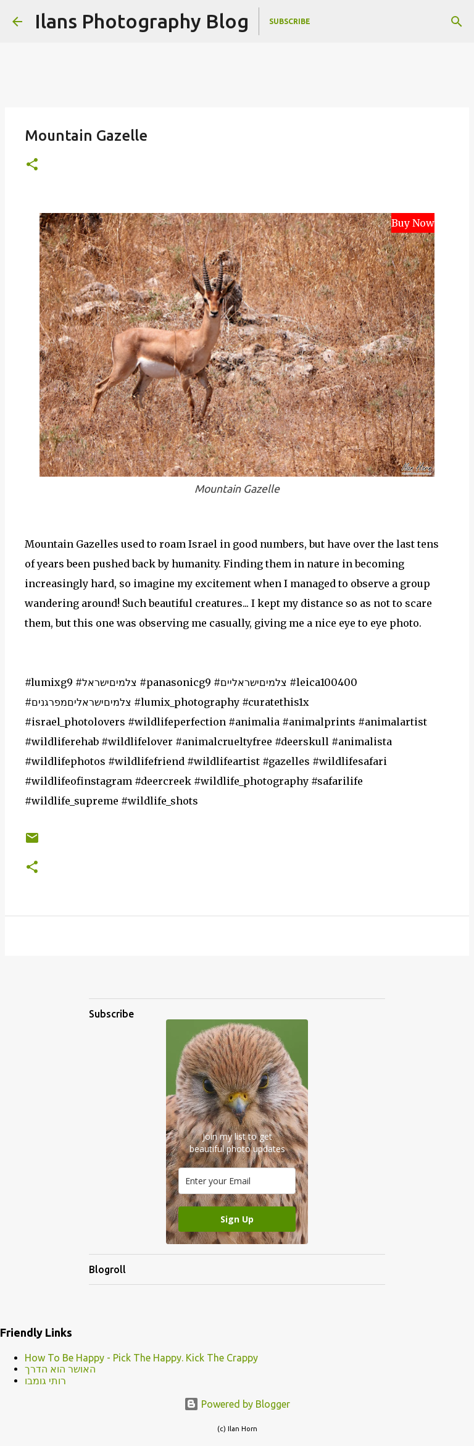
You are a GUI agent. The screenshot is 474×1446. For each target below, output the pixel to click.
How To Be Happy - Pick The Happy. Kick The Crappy (141, 1357)
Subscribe (289, 21)
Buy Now (412, 223)
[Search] (456, 21)
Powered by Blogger (237, 1404)
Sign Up (237, 1219)
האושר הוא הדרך (60, 1368)
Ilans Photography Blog (142, 21)
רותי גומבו (45, 1380)
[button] (32, 165)
